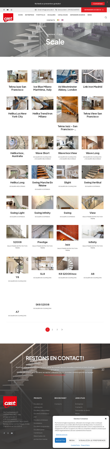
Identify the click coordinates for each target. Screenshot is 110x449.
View (93, 208)
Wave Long (92, 148)
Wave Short (42, 148)
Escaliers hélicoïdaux (43, 154)
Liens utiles (80, 393)
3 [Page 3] (57, 325)
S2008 (17, 237)
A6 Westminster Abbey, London (67, 83)
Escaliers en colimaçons (42, 152)
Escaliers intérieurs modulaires (41, 416)
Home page (50, 30)
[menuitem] (58, 15)
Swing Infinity (42, 208)
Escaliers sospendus (42, 184)
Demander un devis (82, 406)
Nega (72, 440)
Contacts (58, 399)
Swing (67, 208)
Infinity (93, 237)
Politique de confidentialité (54, 370)
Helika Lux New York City (17, 110)
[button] (106, 419)
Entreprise (79, 399)
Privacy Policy (85, 445)
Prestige (42, 237)
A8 (92, 269)
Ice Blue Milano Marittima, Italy (42, 83)
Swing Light (17, 208)
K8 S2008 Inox (67, 269)
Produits (38, 393)
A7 (17, 307)
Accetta (60, 440)
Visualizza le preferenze (92, 440)
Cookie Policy (75, 445)
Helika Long (17, 177)
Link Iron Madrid (92, 81)
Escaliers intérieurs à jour (41, 410)
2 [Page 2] (52, 325)
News (77, 409)
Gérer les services (61, 434)
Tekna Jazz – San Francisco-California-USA (67, 124)
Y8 (17, 272)
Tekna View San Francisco (92, 110)
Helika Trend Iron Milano (42, 110)
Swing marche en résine (42, 179)
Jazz (67, 239)
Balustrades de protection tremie (40, 432)
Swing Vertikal (92, 177)
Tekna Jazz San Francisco (17, 83)
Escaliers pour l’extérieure (39, 426)
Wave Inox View (67, 148)
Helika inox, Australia (17, 150)
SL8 (42, 269)
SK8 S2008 (42, 299)
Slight (67, 177)
